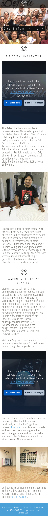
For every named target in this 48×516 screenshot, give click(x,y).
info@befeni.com (36, 508)
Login (26, 510)
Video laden (15, 103)
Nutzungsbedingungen (22, 92)
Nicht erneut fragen (34, 103)
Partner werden (18, 496)
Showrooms (16, 427)
